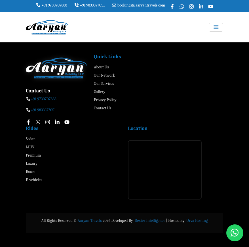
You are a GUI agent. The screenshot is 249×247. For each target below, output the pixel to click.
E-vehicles (34, 179)
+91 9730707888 (51, 5)
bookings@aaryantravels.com (138, 5)
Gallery (99, 91)
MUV (30, 147)
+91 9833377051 (89, 5)
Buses (30, 171)
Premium (33, 155)
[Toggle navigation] (216, 27)
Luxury (31, 163)
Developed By (122, 220)
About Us (101, 67)
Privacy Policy (105, 99)
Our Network (104, 75)
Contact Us (102, 108)
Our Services (104, 83)
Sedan (30, 138)
